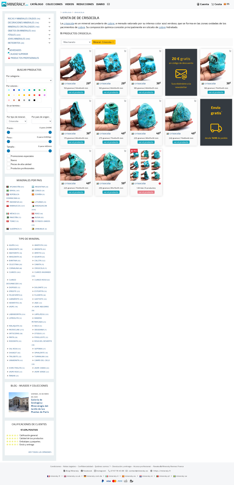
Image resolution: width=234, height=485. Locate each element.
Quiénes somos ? (102, 466)
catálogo (67, 12)
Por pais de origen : (41, 117)
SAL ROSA (15, 348)
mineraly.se (180, 476)
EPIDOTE (14, 291)
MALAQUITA (15, 326)
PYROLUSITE (41, 337)
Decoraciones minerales (23, 22)
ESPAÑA (40, 194)
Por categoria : (13, 76)
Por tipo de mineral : (16, 117)
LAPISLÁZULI (41, 314)
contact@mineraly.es (138, 471)
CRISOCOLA (40, 268)
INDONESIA (16, 202)
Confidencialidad (85, 466)
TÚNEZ (14, 221)
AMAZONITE (15, 249)
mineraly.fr (54, 476)
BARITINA (14, 260)
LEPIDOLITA (15, 318)
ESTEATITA (40, 291)
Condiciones (55, 466)
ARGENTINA (41, 186)
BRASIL (14, 190)
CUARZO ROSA (42, 280)
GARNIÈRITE (16, 299)
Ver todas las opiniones (39, 452)
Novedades (14, 50)
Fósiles (14, 34)
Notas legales (69, 466)
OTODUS (39, 333)
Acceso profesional (142, 466)
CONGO (39, 190)
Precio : (10, 128)
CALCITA (39, 260)
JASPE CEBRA (41, 368)
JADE (38, 303)
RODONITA (15, 341)
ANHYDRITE (15, 253)
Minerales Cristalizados (23, 26)
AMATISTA (40, 245)
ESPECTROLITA (17, 368)
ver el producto (76, 92)
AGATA (13, 245)
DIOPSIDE (14, 287)
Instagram (100, 471)
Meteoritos (16, 42)
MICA (38, 326)
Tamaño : (11, 146)
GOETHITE (40, 299)
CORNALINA (15, 268)
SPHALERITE (41, 352)
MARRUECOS (17, 206)
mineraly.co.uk (72, 476)
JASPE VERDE (41, 371)
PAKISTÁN (15, 217)
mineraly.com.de (93, 476)
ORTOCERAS (15, 333)
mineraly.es (129, 476)
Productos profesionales (23, 58)
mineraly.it (112, 476)
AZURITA (39, 257)
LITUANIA (40, 202)
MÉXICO (14, 213)
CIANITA (39, 264)
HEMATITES (15, 303)
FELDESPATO (15, 295)
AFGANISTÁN (17, 186)
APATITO (39, 253)
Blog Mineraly (71, 471)
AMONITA (40, 249)
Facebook (86, 471)
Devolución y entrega (121, 466)
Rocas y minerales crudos (24, 18)
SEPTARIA (40, 348)
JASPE (13, 306)
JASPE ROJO (15, 371)
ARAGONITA (15, 257)
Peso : (10, 137)
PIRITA (13, 337)
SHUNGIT (14, 352)
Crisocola (79, 12)
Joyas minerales (19, 38)
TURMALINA (41, 356)
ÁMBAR (13, 375)
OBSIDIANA (40, 329)
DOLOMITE (40, 287)
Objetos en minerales (22, 30)
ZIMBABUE (41, 229)
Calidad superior (18, 54)
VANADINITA (16, 360)
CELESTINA (15, 264)
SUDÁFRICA (15, 229)
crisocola (68, 83)
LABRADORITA (17, 314)
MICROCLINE (16, 329)
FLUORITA (40, 295)
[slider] (8, 132)
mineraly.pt (163, 476)
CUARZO (15, 272)
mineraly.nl (146, 476)
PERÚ (39, 213)
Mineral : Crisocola (103, 42)
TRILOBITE (15, 356)
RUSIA (39, 217)
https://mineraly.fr (162, 471)
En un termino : (14, 105)
